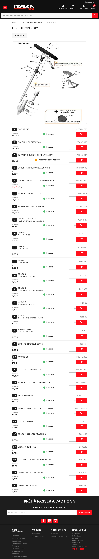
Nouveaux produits (39, 536)
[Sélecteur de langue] (90, 1)
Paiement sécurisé (19, 549)
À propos (15, 546)
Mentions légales (18, 538)
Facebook (43, 521)
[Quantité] (71, 134)
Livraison (15, 536)
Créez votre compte (59, 536)
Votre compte (58, 530)
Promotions (36, 534)
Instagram (55, 521)
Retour (19, 35)
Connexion (55, 534)
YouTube (49, 521)
